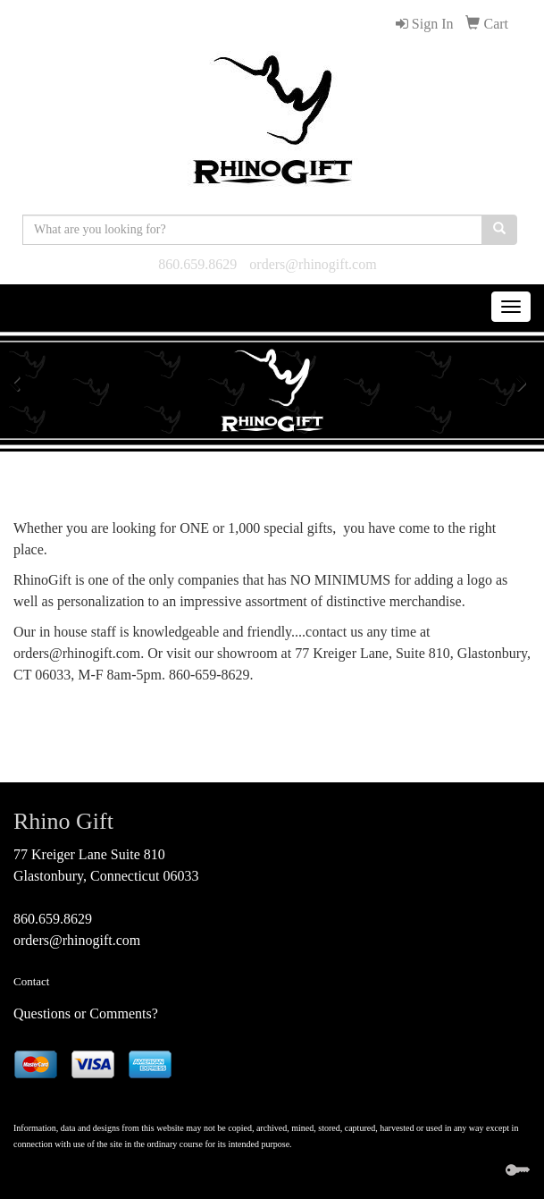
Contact (31, 981)
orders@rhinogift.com (312, 264)
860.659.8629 (197, 264)
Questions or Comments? (85, 1013)
